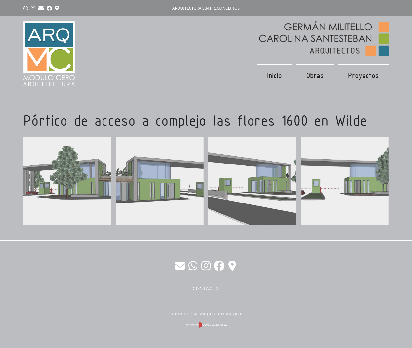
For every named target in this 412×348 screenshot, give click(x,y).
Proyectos (363, 75)
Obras (315, 75)
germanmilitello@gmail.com (180, 266)
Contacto (206, 288)
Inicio (274, 75)
